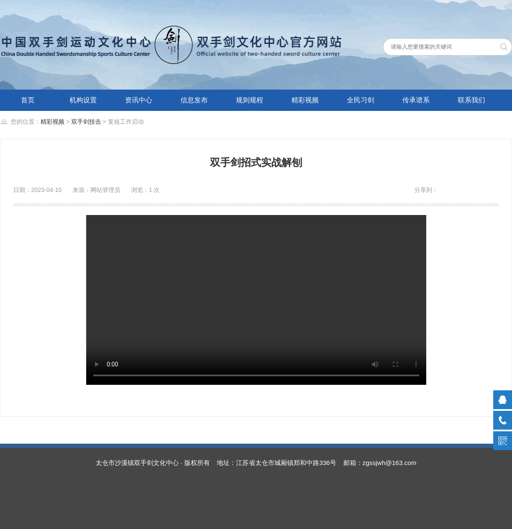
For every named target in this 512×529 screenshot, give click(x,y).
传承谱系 (416, 100)
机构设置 (83, 100)
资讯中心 (138, 100)
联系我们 (471, 100)
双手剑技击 (86, 121)
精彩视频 (305, 100)
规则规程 (249, 100)
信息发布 (194, 100)
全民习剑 (360, 100)
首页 (28, 100)
